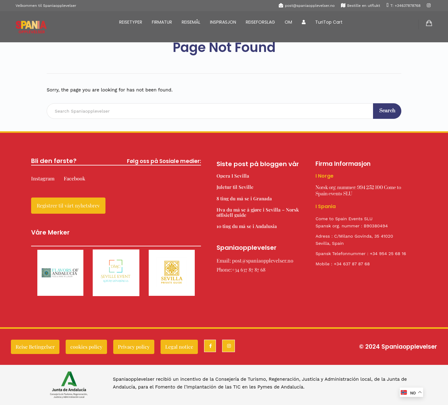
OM (288, 22)
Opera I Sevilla (233, 176)
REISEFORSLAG (260, 22)
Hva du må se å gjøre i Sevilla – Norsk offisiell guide (258, 212)
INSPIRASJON (223, 22)
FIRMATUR (162, 22)
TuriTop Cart (329, 22)
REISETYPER (130, 22)
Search (387, 111)
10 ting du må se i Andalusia (247, 226)
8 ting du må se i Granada (244, 198)
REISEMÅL (191, 22)
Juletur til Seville (235, 187)
